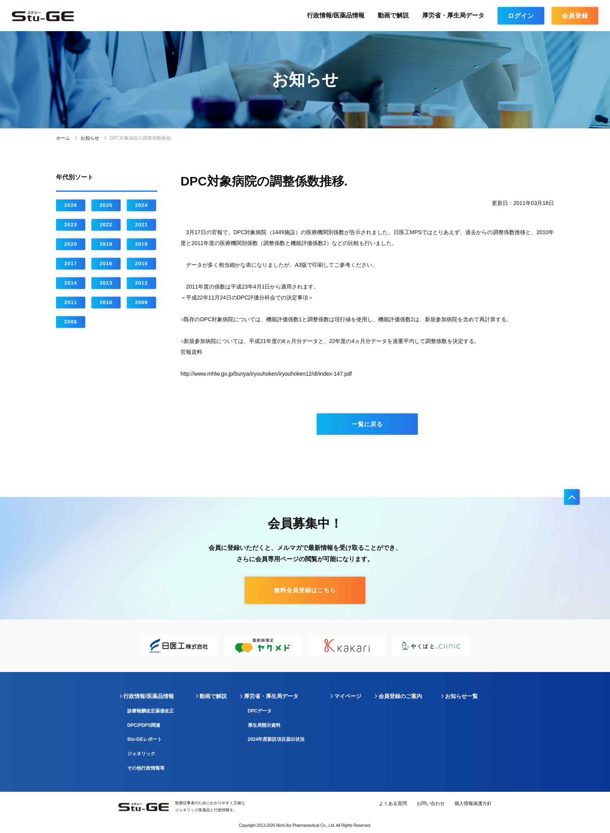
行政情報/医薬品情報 (336, 15)
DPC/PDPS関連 (143, 725)
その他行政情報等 (146, 768)
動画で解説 (393, 15)
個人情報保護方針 (473, 803)
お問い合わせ (431, 803)
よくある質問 (393, 803)
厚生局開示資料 (264, 725)
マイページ (347, 696)
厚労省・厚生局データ (453, 15)
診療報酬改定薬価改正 (150, 711)
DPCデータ (260, 711)
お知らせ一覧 (461, 696)
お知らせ (90, 138)
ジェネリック (141, 753)
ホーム (63, 138)
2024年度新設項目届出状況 (276, 739)
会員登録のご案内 (400, 696)
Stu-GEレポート (144, 739)
